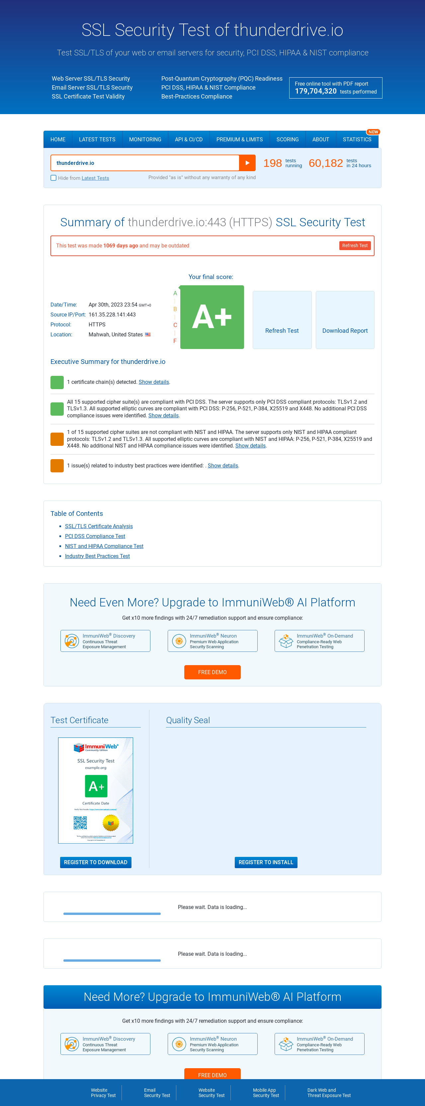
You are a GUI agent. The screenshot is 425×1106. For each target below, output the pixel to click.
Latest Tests (97, 139)
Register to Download (96, 862)
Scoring (288, 139)
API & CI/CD (189, 139)
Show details (154, 382)
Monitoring (145, 139)
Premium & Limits (239, 139)
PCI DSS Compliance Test (95, 536)
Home (57, 139)
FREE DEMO (212, 672)
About (320, 139)
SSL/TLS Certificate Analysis (99, 526)
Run (247, 163)
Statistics (361, 137)
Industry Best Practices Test (97, 556)
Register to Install (266, 862)
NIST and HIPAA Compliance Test (104, 546)
